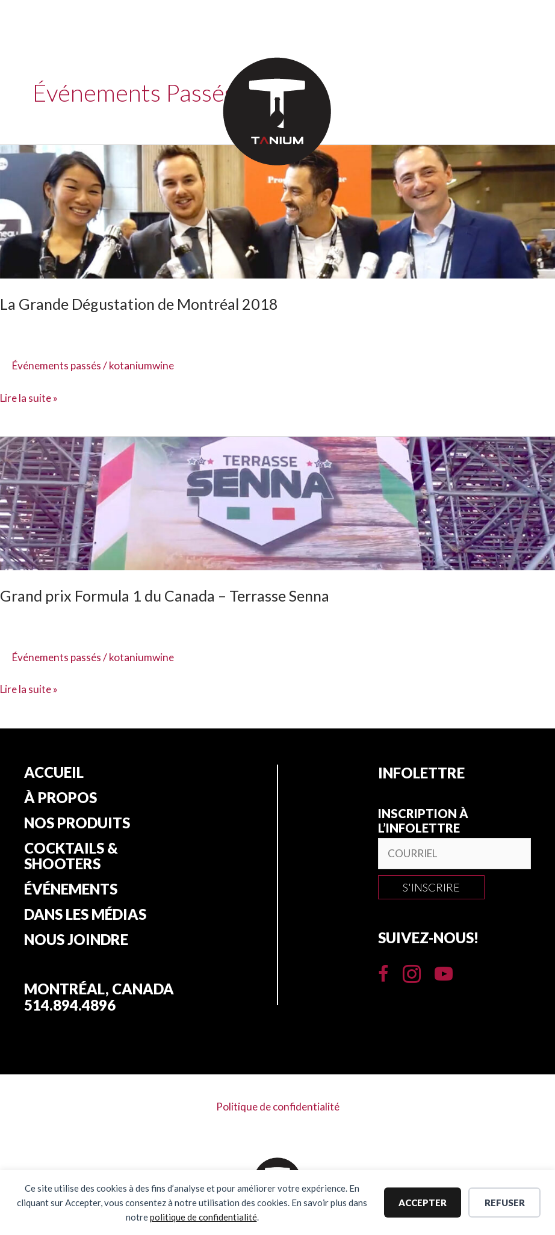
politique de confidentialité (203, 1217)
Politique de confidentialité (277, 1111)
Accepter (422, 1202)
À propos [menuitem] (60, 798)
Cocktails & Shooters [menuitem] (71, 858)
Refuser (505, 1202)
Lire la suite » (30, 397)
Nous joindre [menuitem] (76, 944)
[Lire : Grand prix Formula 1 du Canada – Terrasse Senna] (277, 502)
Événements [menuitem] (70, 892)
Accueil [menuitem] (54, 773)
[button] (431, 888)
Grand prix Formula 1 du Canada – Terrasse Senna (170, 595)
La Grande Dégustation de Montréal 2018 (143, 303)
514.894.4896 (70, 1009)
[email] (454, 854)
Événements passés (58, 365)
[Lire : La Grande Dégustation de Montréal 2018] (277, 210)
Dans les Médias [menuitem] (85, 918)
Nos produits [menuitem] (77, 824)
